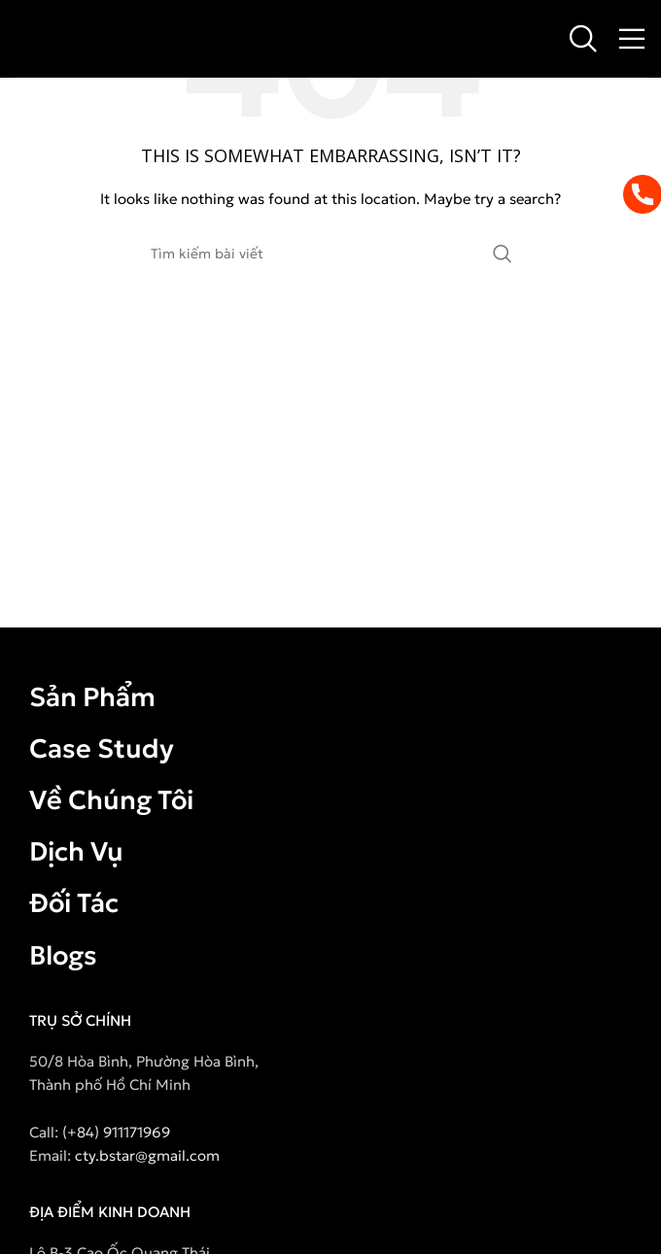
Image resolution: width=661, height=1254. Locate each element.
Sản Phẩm (92, 697)
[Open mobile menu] (632, 38)
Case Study (101, 748)
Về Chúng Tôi (111, 800)
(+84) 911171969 (116, 1132)
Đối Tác (74, 903)
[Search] (583, 38)
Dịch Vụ (76, 851)
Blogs (63, 955)
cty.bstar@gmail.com (147, 1155)
